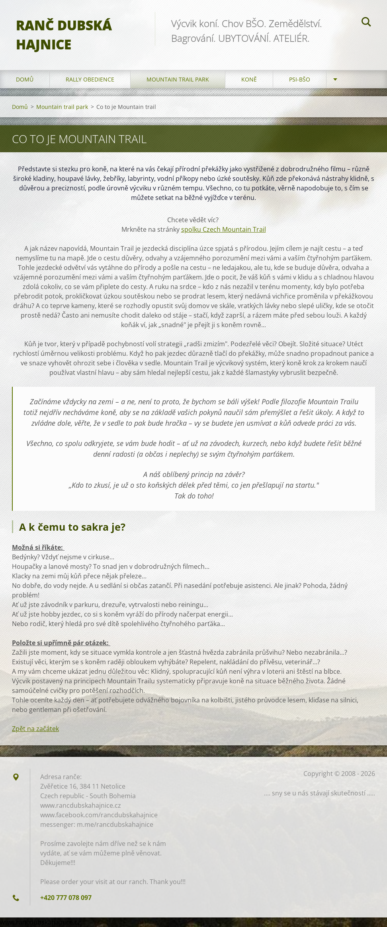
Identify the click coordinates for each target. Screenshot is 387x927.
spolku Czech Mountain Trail (223, 229)
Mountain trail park (178, 79)
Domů (24, 79)
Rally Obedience (90, 79)
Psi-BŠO (299, 79)
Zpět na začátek (35, 728)
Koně (249, 79)
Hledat (366, 23)
